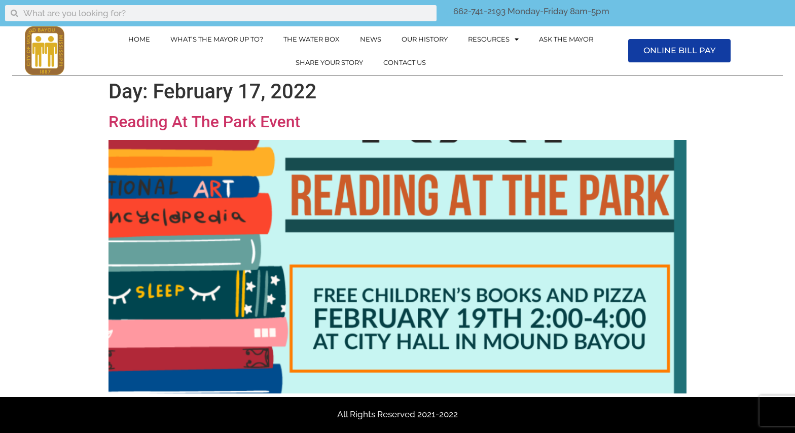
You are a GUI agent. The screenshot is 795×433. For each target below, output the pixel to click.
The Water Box (311, 39)
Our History (425, 39)
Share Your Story (329, 62)
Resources (493, 39)
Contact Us (404, 62)
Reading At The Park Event (204, 121)
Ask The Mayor (566, 39)
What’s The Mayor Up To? (216, 39)
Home (139, 39)
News (370, 39)
